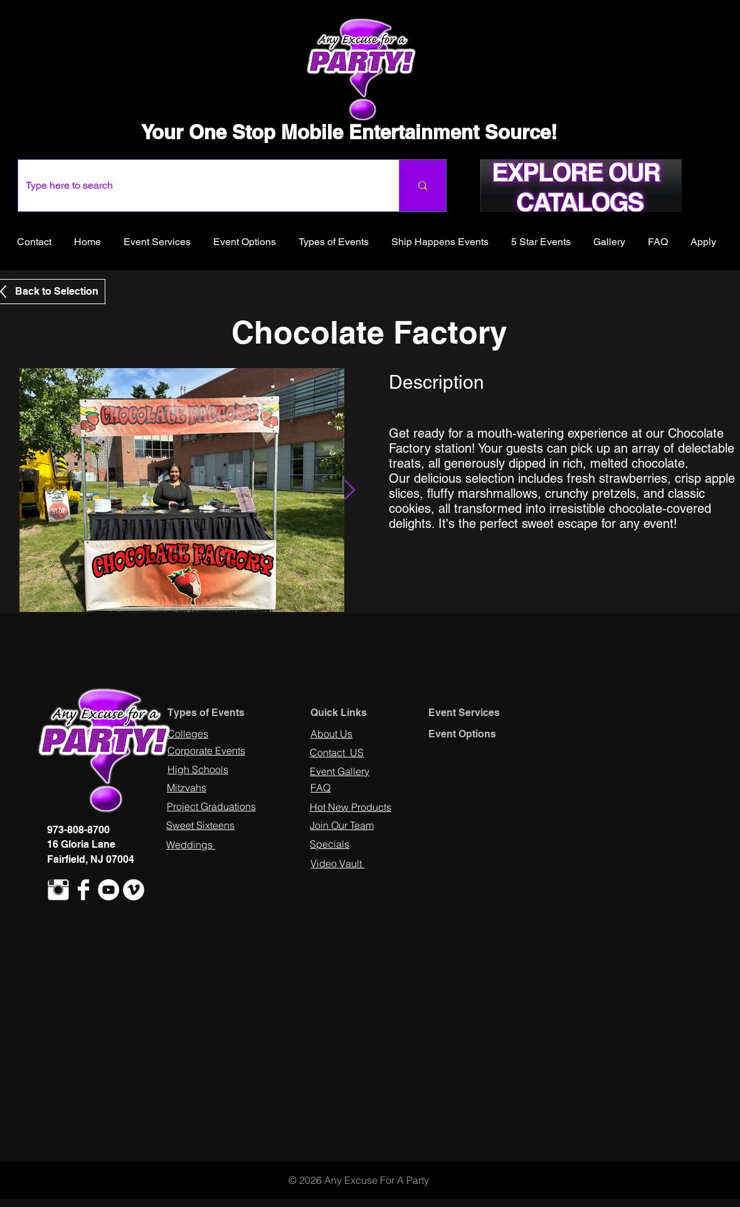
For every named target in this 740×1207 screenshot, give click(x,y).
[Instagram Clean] (58, 889)
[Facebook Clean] (83, 889)
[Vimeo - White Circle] (133, 889)
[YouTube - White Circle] (108, 889)
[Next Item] (349, 490)
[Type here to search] (199, 185)
